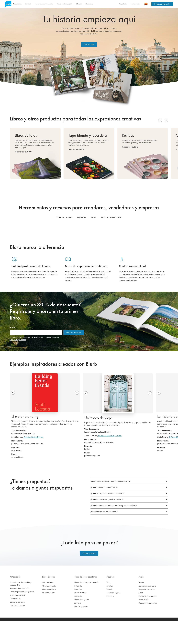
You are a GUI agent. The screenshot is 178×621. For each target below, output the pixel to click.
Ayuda (142, 571)
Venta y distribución (64, 4)
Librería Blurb (15, 593)
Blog (108, 577)
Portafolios (78, 591)
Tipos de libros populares (85, 571)
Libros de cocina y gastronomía (86, 577)
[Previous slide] (160, 115)
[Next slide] (166, 115)
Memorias (78, 584)
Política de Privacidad (75, 617)
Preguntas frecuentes (147, 584)
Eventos (110, 580)
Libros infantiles (80, 587)
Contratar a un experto (147, 580)
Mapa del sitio (115, 617)
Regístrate (123, 4)
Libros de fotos (48, 571)
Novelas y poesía (81, 601)
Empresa (41, 617)
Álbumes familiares (49, 584)
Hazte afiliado (144, 594)
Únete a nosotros (73, 327)
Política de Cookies (91, 617)
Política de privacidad (18, 334)
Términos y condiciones (42, 332)
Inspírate (110, 571)
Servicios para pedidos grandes (22, 586)
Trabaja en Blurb (52, 617)
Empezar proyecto (162, 4)
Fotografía (78, 580)
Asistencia (104, 617)
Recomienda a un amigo (148, 597)
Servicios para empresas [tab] (111, 212)
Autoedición (15, 571)
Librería (79, 4)
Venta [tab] (93, 212)
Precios (28, 4)
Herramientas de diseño (44, 4)
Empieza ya (89, 41)
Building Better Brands (33, 431)
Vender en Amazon (17, 596)
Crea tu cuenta (89, 547)
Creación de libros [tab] (64, 212)
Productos (17, 4)
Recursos (89, 4)
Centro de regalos (113, 587)
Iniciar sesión (136, 4)
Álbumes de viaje (48, 587)
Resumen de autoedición (19, 583)
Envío (141, 587)
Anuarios (77, 597)
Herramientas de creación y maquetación (20, 578)
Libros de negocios (81, 594)
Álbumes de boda (49, 580)
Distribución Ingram (17, 600)
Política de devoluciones (148, 591)
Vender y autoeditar (17, 590)
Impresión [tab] (81, 212)
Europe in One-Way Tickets (110, 430)
